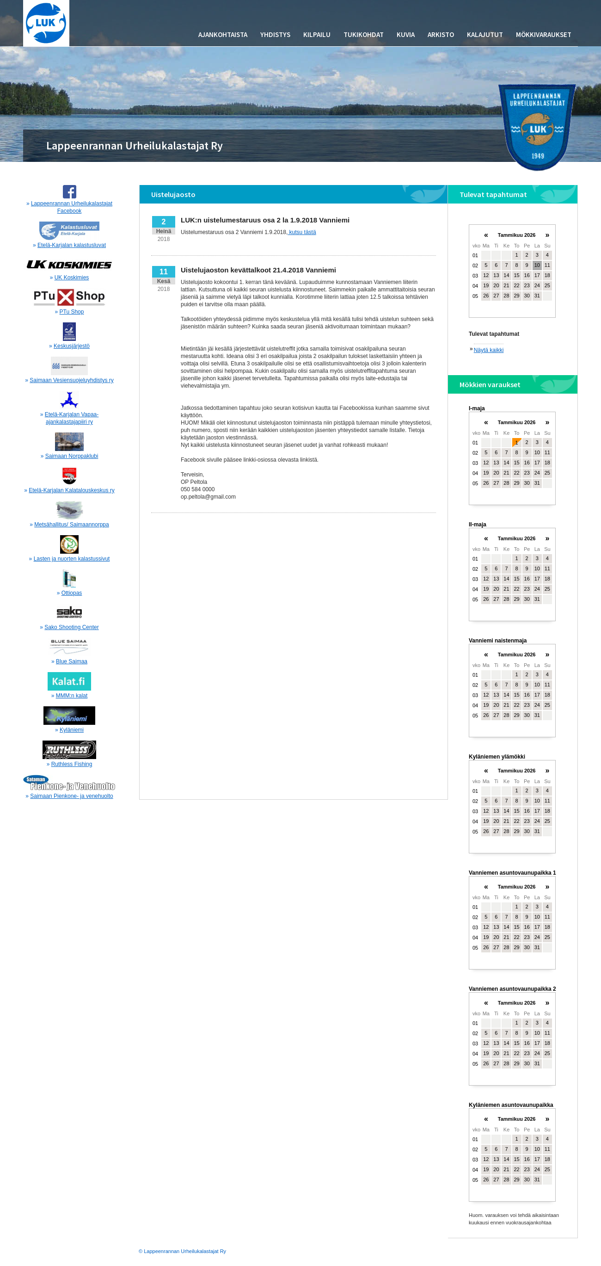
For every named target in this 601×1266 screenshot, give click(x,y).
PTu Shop (72, 312)
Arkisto (441, 34)
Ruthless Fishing (71, 764)
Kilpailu (317, 34)
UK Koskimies (72, 277)
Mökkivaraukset (543, 34)
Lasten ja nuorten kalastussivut (72, 559)
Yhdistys (275, 34)
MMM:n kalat (72, 695)
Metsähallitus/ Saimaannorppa (71, 524)
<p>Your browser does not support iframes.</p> (512, 275)
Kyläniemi (72, 730)
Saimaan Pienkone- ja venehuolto (71, 796)
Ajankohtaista (222, 34)
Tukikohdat (363, 34)
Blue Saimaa (71, 661)
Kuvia (406, 34)
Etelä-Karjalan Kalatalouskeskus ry (71, 490)
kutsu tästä (302, 232)
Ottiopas (71, 593)
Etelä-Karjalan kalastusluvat (71, 245)
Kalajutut (485, 34)
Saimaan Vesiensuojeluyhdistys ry (71, 380)
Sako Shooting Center (71, 627)
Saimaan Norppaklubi (71, 456)
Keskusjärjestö (72, 346)
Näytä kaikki (489, 350)
